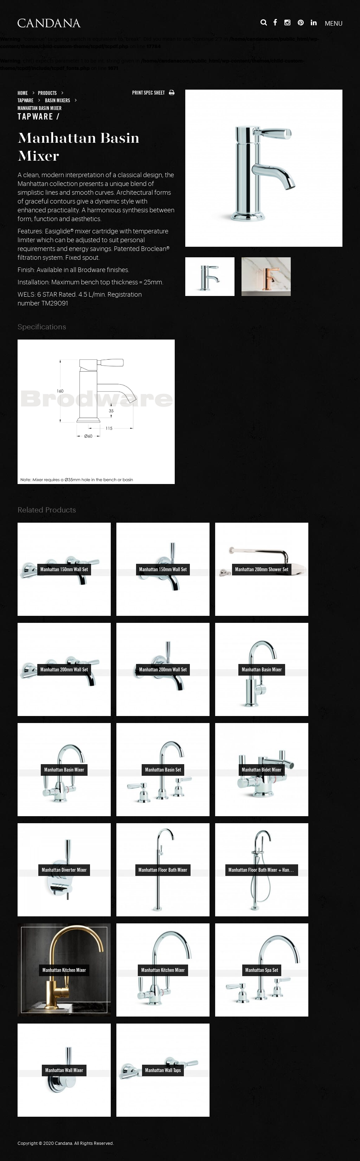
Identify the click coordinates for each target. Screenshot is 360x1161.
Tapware (25, 101)
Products (47, 93)
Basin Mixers (57, 101)
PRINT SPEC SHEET (153, 93)
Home (23, 93)
